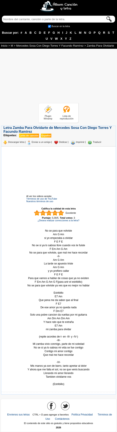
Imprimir (80, 142)
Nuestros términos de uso (39, 201)
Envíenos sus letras (18, 414)
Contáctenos (62, 418)
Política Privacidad (82, 414)
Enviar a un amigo (41, 142)
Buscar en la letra (61, 26)
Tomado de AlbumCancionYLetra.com (59, 380)
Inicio (4, 45)
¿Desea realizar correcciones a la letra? (58, 220)
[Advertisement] (58, 76)
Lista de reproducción (67, 117)
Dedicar (63, 142)
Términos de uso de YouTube (41, 198)
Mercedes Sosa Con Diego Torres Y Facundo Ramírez (50, 45)
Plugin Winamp (48, 117)
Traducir (97, 142)
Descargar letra (16, 142)
